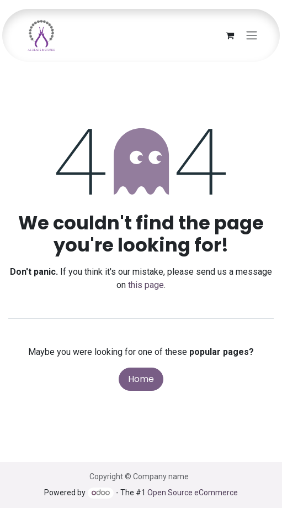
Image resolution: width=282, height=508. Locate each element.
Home (141, 379)
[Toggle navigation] (252, 35)
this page (146, 285)
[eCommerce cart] (230, 35)
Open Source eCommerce (192, 492)
